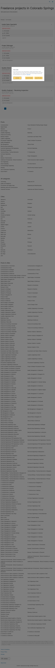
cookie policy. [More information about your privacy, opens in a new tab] (29, 74)
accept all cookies (38, 77)
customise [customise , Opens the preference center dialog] (17, 77)
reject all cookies (29, 77)
